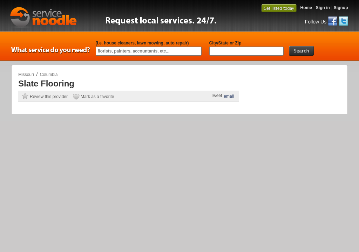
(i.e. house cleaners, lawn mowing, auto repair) (142, 43)
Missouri (26, 74)
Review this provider (49, 96)
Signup (341, 7)
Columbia (49, 74)
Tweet (216, 95)
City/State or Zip (225, 43)
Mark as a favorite (97, 96)
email (229, 96)
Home (306, 7)
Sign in (323, 7)
